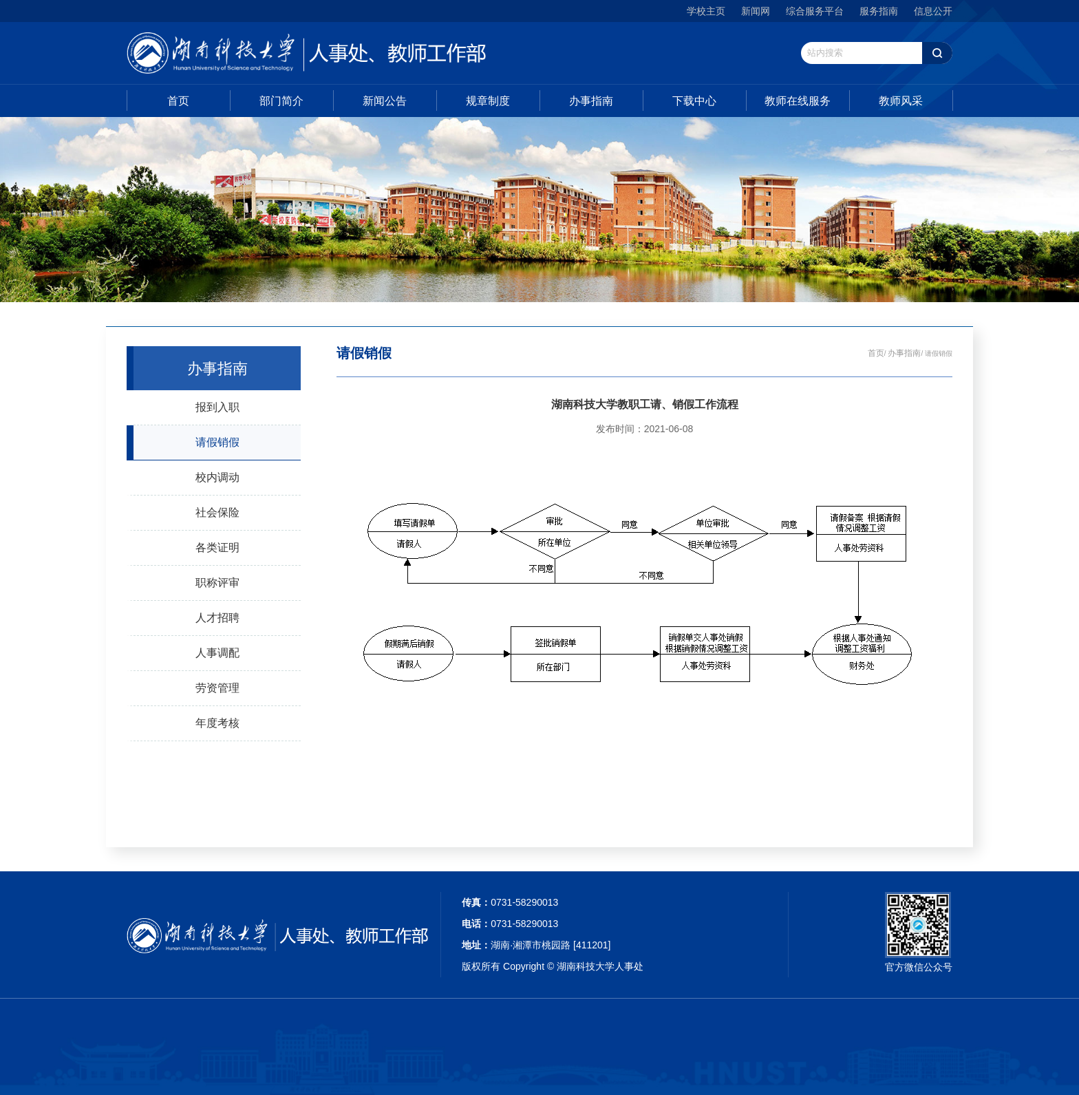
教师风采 (901, 101)
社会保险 (217, 512)
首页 (178, 101)
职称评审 (217, 582)
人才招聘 (217, 617)
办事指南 (591, 101)
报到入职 (217, 407)
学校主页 (706, 11)
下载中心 (694, 101)
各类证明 (217, 547)
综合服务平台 (815, 11)
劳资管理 (217, 687)
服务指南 (878, 11)
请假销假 (217, 442)
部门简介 (281, 101)
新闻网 (755, 11)
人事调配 (217, 652)
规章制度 (488, 101)
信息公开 (933, 11)
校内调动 (217, 477)
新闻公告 (385, 101)
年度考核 (217, 722)
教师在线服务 (798, 101)
